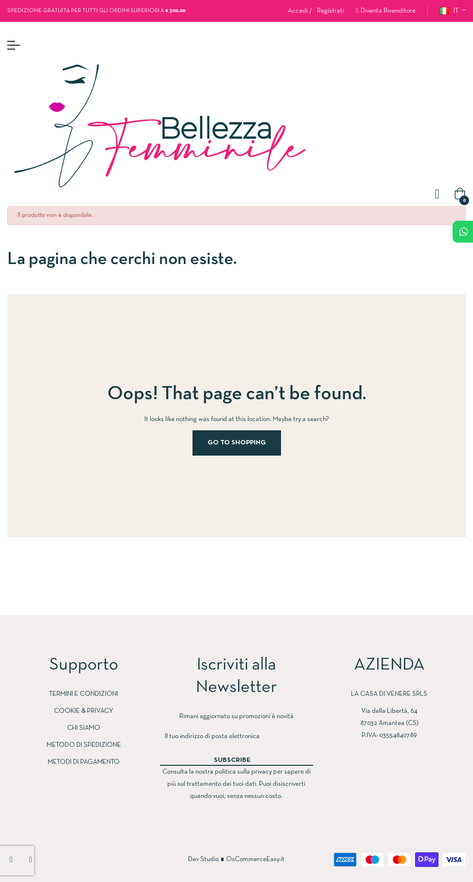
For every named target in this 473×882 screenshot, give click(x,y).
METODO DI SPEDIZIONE (84, 745)
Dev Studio (203, 859)
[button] (386, 11)
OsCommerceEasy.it (255, 859)
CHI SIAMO (83, 728)
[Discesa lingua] (452, 11)
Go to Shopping (237, 443)
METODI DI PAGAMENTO (84, 762)
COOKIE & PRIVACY (83, 711)
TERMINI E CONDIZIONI (83, 694)
